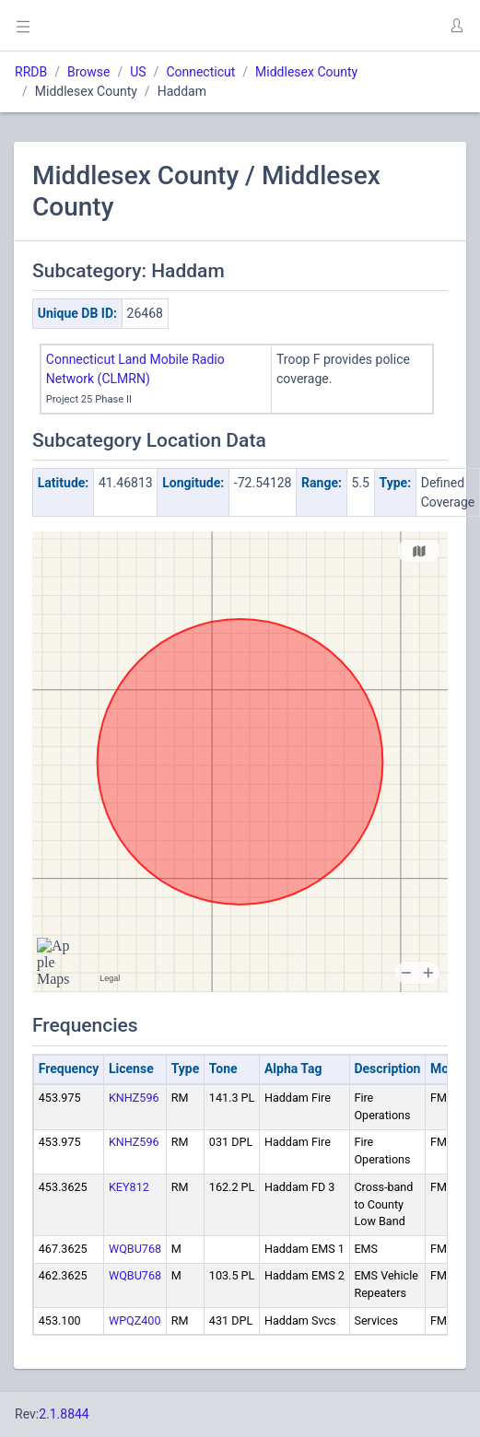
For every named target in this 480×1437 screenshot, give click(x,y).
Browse (88, 71)
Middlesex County (306, 71)
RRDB (31, 71)
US (138, 71)
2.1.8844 (64, 1414)
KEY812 (129, 1187)
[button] (456, 25)
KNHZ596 (134, 1097)
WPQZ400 (135, 1320)
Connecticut (200, 71)
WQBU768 (135, 1249)
